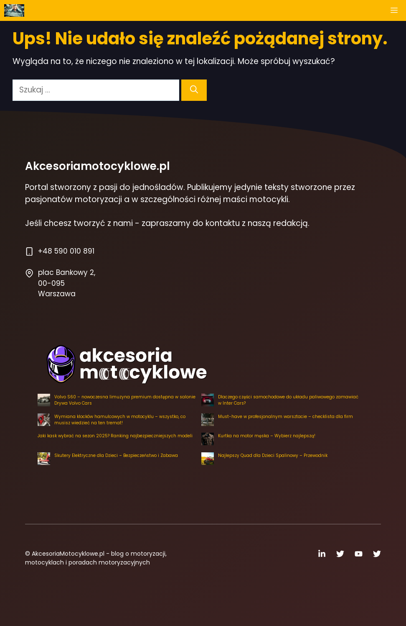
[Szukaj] (194, 90)
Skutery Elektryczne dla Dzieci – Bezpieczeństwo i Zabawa (116, 455)
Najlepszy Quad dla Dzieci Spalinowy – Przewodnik (272, 455)
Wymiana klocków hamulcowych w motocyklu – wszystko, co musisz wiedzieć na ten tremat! (119, 419)
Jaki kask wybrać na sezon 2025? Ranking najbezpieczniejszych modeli (115, 436)
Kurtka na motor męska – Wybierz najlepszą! (266, 436)
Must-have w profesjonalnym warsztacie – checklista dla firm (285, 416)
